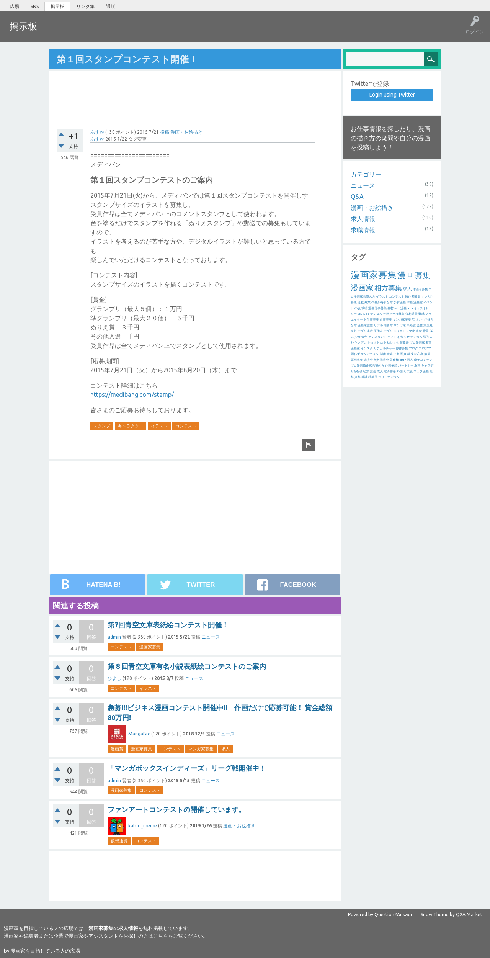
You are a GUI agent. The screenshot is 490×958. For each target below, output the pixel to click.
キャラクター (130, 425)
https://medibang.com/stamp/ (132, 394)
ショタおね (375, 342)
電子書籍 (390, 371)
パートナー (405, 365)
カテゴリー (366, 173)
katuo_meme (142, 825)
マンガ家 (400, 325)
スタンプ (101, 425)
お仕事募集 (371, 319)
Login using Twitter (392, 94)
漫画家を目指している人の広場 (45, 950)
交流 (373, 371)
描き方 (388, 325)
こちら (160, 935)
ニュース (210, 636)
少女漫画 (400, 302)
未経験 (411, 325)
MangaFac (139, 733)
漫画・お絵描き (186, 131)
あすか (97, 131)
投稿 (164, 131)
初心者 (418, 353)
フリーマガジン (389, 376)
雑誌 (364, 376)
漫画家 (362, 287)
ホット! (56, 32)
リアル (378, 325)
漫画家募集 (149, 646)
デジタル (376, 313)
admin (114, 636)
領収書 (404, 342)
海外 (354, 330)
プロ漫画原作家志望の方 (367, 365)
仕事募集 (386, 319)
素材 (419, 330)
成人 (380, 371)
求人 (225, 748)
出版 (397, 353)
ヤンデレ (360, 342)
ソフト (392, 336)
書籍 (390, 353)
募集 (422, 274)
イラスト (159, 425)
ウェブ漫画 (421, 371)
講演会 (368, 359)
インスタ (367, 348)
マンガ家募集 (201, 748)
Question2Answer (393, 914)
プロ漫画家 (417, 342)
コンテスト (185, 425)
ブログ (413, 348)
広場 (14, 6)
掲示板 (57, 6)
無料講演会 (381, 359)
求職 (364, 308)
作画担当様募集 (394, 313)
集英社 (428, 325)
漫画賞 (117, 748)
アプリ (388, 330)
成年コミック (423, 359)
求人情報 (363, 218)
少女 (357, 336)
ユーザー (128, 32)
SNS (35, 6)
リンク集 (85, 6)
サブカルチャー (384, 348)
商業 (367, 302)
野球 (421, 313)
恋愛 (419, 325)
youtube (363, 313)
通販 (110, 6)
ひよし (114, 677)
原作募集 (402, 348)
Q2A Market (469, 914)
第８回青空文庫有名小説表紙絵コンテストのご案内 (187, 666)
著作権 (394, 359)
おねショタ (391, 342)
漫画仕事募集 (377, 308)
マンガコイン (370, 353)
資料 (357, 376)
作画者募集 (420, 289)
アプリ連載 (365, 330)
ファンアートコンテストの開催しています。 (176, 809)
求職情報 (363, 229)
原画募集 (357, 359)
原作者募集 (412, 296)
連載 (361, 302)
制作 (383, 353)
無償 (427, 353)
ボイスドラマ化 (404, 330)
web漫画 (400, 308)
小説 (357, 308)
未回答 (80, 32)
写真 (403, 353)
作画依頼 (391, 365)
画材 (390, 308)
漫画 (405, 274)
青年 (364, 336)
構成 (410, 353)
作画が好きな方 (382, 302)
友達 (417, 365)
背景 (426, 330)
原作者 (378, 330)
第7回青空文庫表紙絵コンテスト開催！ (168, 624)
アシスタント (377, 336)
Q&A (357, 196)
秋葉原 (372, 376)
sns (410, 308)
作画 (410, 302)
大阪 (410, 371)
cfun (403, 359)
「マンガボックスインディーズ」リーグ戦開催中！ (187, 767)
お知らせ (403, 336)
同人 (410, 359)
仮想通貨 (119, 840)
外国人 (401, 371)
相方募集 (388, 287)
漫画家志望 (365, 325)
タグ (103, 32)
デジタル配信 (419, 336)
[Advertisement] (195, 94)
